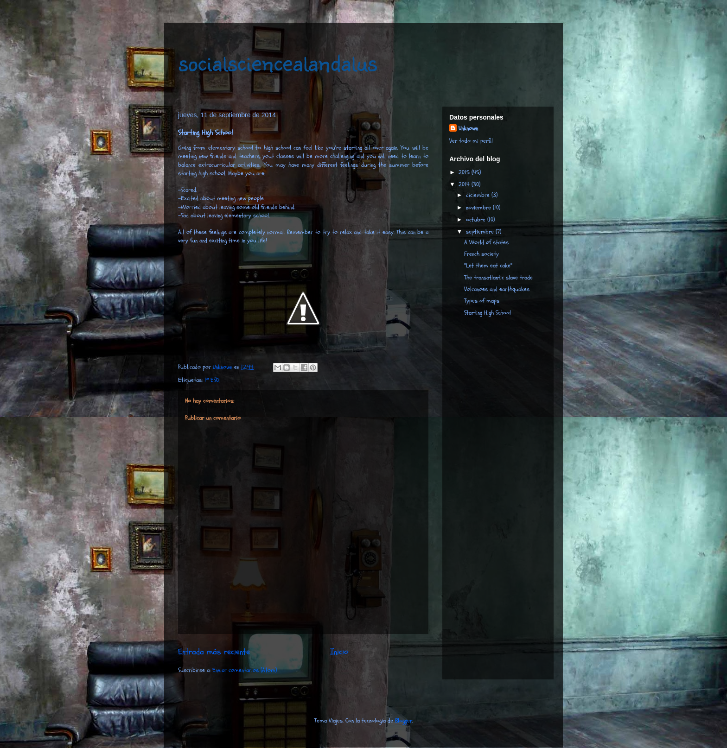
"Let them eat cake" (488, 265)
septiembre (481, 232)
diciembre (478, 195)
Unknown (468, 128)
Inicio (339, 652)
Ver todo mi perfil (471, 141)
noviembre (479, 207)
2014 (465, 184)
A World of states (486, 242)
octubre (476, 220)
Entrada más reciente (214, 652)
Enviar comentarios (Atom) (244, 670)
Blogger (403, 720)
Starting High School (487, 313)
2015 (465, 172)
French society (481, 254)
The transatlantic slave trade (498, 277)
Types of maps (481, 301)
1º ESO (211, 380)
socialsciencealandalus (277, 61)
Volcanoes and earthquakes (496, 289)
